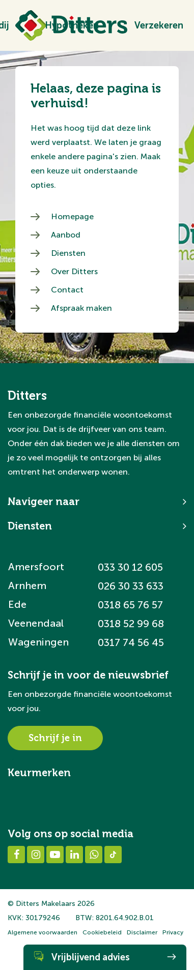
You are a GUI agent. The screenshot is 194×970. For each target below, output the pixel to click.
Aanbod (65, 235)
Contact (67, 290)
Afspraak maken (81, 308)
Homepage (72, 216)
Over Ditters (74, 271)
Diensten (68, 253)
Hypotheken (72, 25)
